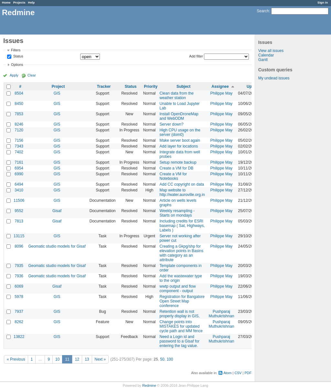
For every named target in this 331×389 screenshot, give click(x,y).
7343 (19, 146)
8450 (19, 103)
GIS (57, 93)
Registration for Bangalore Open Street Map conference (182, 301)
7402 (19, 152)
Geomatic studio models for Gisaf (56, 246)
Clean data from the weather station (177, 95)
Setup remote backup (178, 162)
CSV (237, 373)
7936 (19, 276)
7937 (19, 311)
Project (58, 86)
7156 (19, 140)
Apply (14, 75)
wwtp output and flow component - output (178, 288)
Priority (150, 86)
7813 (19, 221)
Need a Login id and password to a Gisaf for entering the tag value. (179, 341)
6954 (19, 168)
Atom (227, 373)
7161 (19, 162)
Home (6, 2)
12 (77, 359)
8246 (19, 124)
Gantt (263, 59)
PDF (247, 373)
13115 (19, 236)
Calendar (266, 55)
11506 (19, 200)
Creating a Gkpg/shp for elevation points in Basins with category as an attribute (181, 253)
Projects (19, 2)
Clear (31, 75)
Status (17, 56)
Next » (100, 359)
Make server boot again (180, 140)
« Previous (16, 359)
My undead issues (274, 78)
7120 (19, 130)
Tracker (104, 86)
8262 (19, 322)
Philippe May (221, 93)
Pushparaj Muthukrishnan (221, 313)
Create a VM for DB (177, 168)
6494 (19, 184)
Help (31, 2)
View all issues (270, 50)
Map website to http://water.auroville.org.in (182, 192)
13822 (19, 336)
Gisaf (56, 211)
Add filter (196, 56)
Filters (15, 50)
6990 (19, 174)
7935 (19, 265)
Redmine (149, 385)
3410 (19, 190)
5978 (19, 296)
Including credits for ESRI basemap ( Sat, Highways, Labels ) (182, 225)
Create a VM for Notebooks (173, 176)
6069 (19, 286)
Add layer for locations (179, 146)
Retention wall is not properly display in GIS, (180, 313)
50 (162, 359)
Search (263, 11)
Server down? (172, 124)
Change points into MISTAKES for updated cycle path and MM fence (181, 326)
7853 (19, 114)
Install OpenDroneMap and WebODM (179, 116)
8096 (19, 246)
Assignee (220, 86)
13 (87, 359)
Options (17, 65)
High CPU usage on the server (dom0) (180, 132)
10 (57, 359)
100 (169, 359)
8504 (19, 93)
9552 (19, 211)
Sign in (322, 2)
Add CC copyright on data (182, 184)
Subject (183, 86)
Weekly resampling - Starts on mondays (177, 213)
